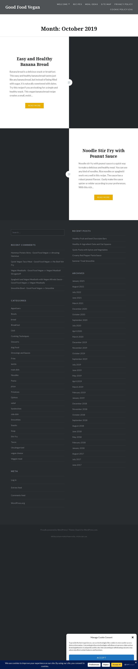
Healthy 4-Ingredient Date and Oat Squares (91, 244)
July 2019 (76, 364)
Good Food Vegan (22, 7)
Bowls (14, 314)
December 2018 (79, 403)
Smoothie (49, 288)
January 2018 (78, 448)
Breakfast (15, 325)
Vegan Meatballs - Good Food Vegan (27, 270)
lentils (13, 364)
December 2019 (79, 342)
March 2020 (77, 337)
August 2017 (78, 453)
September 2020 (79, 320)
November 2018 (79, 409)
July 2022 (76, 292)
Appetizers (16, 308)
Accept (101, 657)
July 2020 (76, 325)
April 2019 (77, 381)
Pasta (13, 381)
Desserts (15, 342)
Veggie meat (16, 459)
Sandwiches (16, 408)
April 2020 (77, 331)
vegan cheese (17, 453)
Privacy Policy (123, 4)
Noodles (15, 375)
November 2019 (79, 348)
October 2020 (78, 314)
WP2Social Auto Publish (59, 536)
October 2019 (78, 353)
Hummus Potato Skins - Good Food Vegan (29, 252)
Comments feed (18, 495)
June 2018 (77, 431)
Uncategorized (17, 447)
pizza (13, 386)
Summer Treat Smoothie (83, 261)
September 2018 (79, 420)
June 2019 (77, 370)
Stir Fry (14, 436)
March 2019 (77, 387)
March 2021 (77, 303)
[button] (132, 637)
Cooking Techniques (20, 336)
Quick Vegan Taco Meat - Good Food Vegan (30, 261)
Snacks (14, 425)
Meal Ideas (91, 4)
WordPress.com (90, 530)
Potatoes (15, 392)
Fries (13, 358)
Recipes (77, 4)
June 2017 (77, 465)
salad (13, 403)
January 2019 (78, 398)
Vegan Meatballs (37, 282)
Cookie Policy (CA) (121, 9)
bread (13, 319)
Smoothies (16, 419)
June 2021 (77, 298)
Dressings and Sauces (20, 353)
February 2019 (79, 392)
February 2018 (79, 442)
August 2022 (78, 286)
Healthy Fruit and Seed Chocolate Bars (89, 238)
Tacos (13, 442)
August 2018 (78, 426)
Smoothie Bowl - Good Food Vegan (26, 288)
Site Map (106, 4)
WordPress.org (18, 503)
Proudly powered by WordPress (53, 530)
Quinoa (14, 397)
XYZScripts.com (81, 536)
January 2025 (78, 281)
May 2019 (77, 375)
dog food (15, 347)
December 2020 (79, 309)
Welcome (62, 4)
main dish (15, 369)
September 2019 (79, 359)
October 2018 (78, 415)
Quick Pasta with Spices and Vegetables (90, 250)
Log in (13, 480)
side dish (15, 414)
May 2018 (77, 437)
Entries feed (16, 487)
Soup (13, 431)
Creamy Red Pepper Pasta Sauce (86, 255)
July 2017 (76, 459)
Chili (13, 330)
